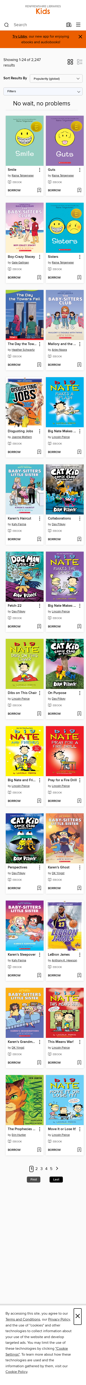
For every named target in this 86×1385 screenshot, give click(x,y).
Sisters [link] (53, 257)
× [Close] (77, 1316)
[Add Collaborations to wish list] (79, 540)
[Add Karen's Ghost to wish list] (79, 888)
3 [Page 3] (41, 1168)
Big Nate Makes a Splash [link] (62, 431)
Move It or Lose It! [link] (62, 1129)
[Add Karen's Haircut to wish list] (39, 540)
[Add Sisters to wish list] (79, 278)
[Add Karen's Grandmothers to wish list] (39, 1063)
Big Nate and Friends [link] (22, 780)
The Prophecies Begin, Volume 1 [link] (22, 1129)
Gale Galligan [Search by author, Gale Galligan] (20, 262)
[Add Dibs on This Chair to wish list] (39, 714)
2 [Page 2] (36, 1168)
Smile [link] (12, 170)
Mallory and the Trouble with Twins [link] (62, 344)
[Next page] (57, 1169)
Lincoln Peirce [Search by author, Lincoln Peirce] (61, 437)
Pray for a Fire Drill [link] (62, 780)
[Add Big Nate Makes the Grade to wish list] (79, 627)
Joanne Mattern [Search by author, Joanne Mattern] (22, 437)
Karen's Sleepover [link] (22, 955)
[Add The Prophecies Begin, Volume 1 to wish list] (39, 1150)
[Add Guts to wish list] (79, 191)
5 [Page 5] (51, 1168)
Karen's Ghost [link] (58, 867)
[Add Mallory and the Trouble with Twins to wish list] (79, 365)
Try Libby (19, 36)
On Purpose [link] (57, 693)
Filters (11, 91)
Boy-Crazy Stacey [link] (21, 257)
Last (56, 1180)
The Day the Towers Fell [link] (22, 344)
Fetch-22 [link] (15, 606)
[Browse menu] (78, 25)
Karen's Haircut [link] (19, 519)
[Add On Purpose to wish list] (79, 714)
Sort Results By (15, 78)
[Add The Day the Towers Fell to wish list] (39, 365)
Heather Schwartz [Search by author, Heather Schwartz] (23, 350)
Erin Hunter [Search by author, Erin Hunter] (19, 1135)
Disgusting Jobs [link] (20, 431)
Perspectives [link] (17, 867)
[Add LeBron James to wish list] (79, 976)
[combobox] (34, 25)
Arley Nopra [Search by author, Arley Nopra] (59, 350)
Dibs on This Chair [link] (22, 693)
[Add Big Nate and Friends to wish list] (39, 801)
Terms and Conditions (23, 1319)
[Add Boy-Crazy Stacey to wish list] (39, 278)
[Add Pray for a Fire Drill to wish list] (79, 801)
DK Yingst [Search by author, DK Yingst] (58, 873)
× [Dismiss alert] (80, 37)
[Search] (6, 25)
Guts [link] (51, 170)
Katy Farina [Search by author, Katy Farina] (19, 524)
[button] (70, 63)
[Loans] (69, 25)
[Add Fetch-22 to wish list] (39, 627)
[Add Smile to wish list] (39, 191)
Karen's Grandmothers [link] (22, 1042)
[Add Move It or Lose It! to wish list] (79, 1150)
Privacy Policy (59, 1319)
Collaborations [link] (59, 519)
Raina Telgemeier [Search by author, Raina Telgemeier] (23, 175)
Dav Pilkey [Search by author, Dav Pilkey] (58, 524)
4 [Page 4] (46, 1168)
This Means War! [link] (61, 1042)
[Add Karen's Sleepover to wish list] (39, 976)
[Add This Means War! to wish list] (79, 1063)
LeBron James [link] (59, 955)
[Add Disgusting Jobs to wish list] (39, 452)
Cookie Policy (16, 1372)
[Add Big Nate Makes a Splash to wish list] (79, 452)
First (34, 1180)
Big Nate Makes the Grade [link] (62, 606)
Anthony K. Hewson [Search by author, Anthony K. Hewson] (64, 960)
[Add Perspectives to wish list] (39, 888)
